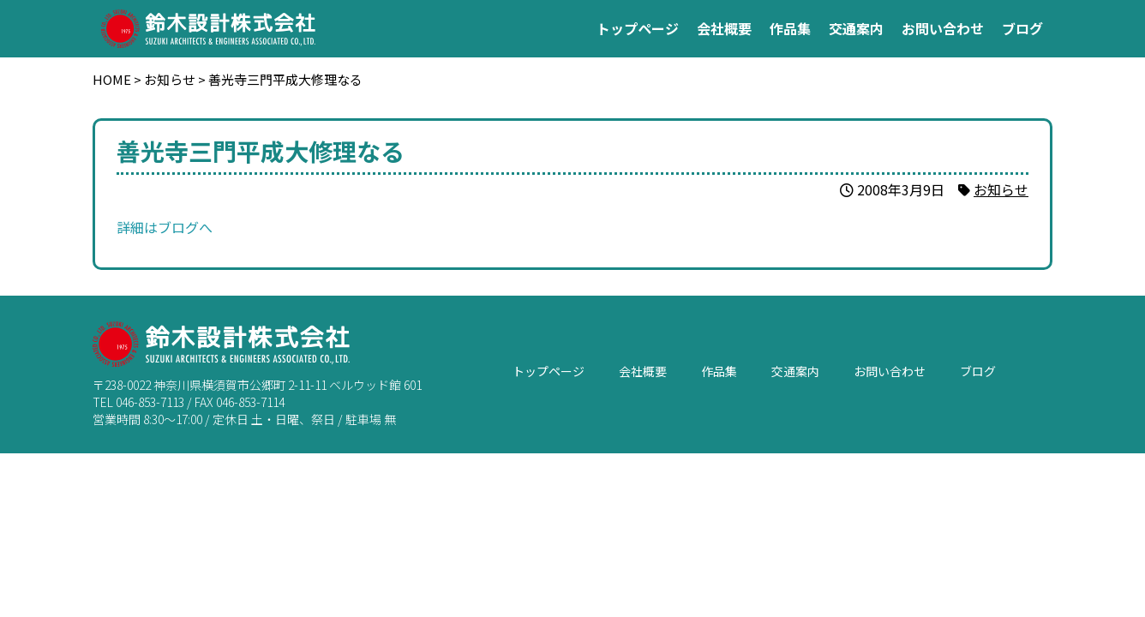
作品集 (790, 28)
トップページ (637, 28)
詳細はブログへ (165, 227)
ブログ (1022, 28)
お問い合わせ (943, 28)
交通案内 (856, 28)
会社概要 (724, 28)
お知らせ (1001, 189)
